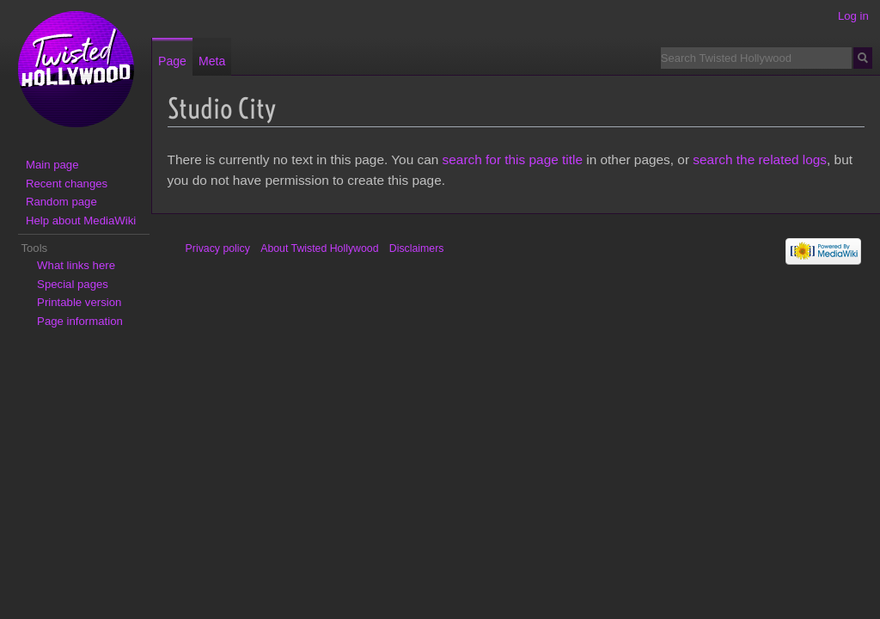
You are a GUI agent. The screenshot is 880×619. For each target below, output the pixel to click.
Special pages (72, 284)
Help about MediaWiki (81, 220)
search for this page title (513, 159)
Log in (853, 15)
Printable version (79, 302)
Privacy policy (218, 248)
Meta (212, 61)
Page (172, 61)
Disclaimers (416, 248)
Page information (80, 321)
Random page (61, 201)
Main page (52, 164)
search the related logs (760, 159)
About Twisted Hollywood (319, 248)
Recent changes (66, 183)
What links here (76, 265)
